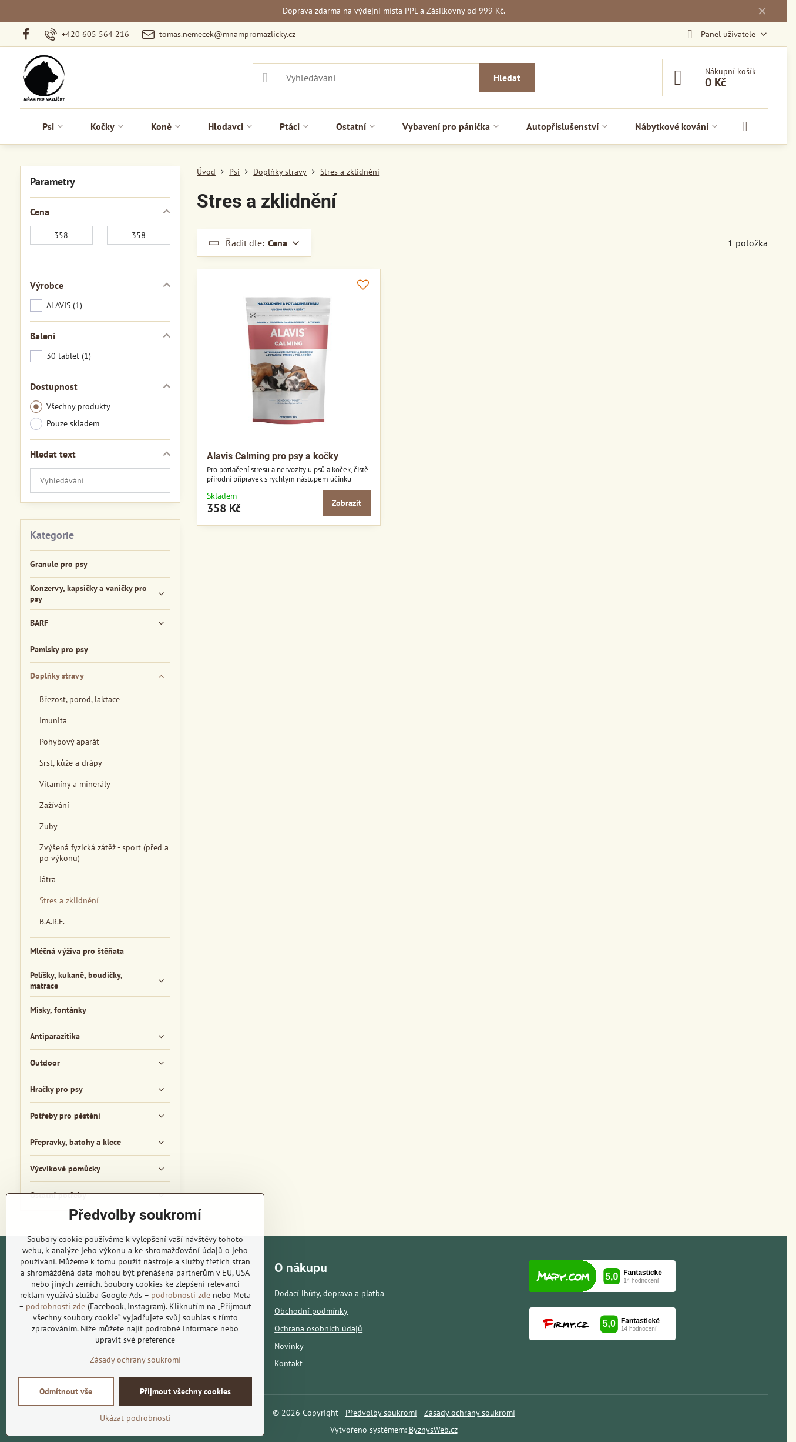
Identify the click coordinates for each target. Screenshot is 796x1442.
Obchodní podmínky (311, 1311)
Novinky (289, 1346)
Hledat (506, 78)
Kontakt (288, 1363)
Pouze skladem (64, 424)
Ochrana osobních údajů (318, 1328)
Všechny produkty (70, 406)
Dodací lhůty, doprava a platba (329, 1293)
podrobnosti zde (180, 1295)
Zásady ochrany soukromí (469, 1412)
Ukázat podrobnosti (135, 1418)
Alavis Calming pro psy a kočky (272, 456)
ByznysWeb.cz (433, 1429)
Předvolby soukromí (381, 1412)
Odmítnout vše (65, 1391)
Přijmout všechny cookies (185, 1391)
